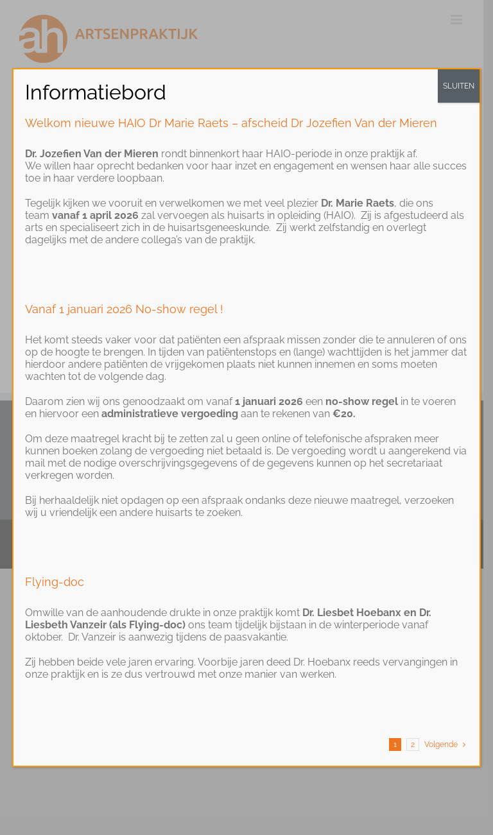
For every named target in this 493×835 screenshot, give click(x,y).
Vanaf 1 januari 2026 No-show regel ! (124, 309)
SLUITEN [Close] (458, 86)
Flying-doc (54, 582)
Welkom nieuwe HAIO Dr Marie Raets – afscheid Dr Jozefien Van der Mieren (231, 123)
